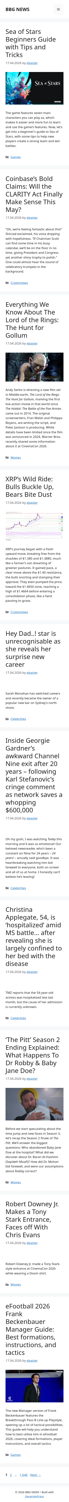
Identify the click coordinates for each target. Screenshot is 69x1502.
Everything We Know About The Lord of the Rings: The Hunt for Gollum (32, 320)
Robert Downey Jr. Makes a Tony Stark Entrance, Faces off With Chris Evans (32, 1219)
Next (35, 1475)
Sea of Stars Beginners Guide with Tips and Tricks (31, 43)
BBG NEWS (17, 9)
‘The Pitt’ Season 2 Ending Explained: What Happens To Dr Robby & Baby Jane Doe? (33, 1055)
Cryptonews (19, 283)
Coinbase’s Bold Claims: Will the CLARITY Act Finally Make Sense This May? (34, 194)
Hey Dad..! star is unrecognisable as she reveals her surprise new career (33, 649)
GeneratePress (34, 1496)
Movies (15, 457)
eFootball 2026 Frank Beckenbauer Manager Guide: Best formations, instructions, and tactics (31, 1329)
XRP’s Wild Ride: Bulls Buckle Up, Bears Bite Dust (30, 487)
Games (15, 157)
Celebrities (18, 719)
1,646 (23, 1475)
